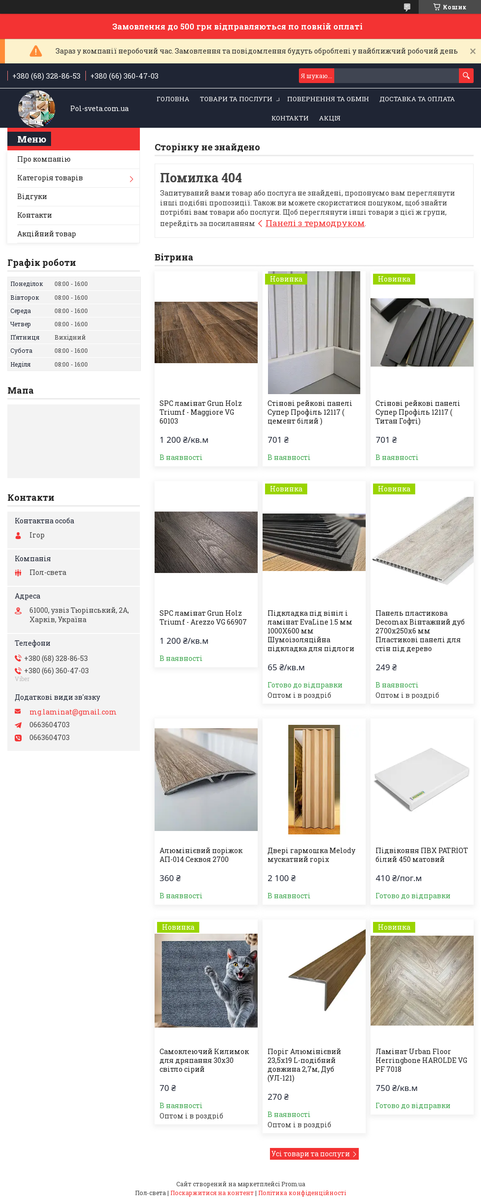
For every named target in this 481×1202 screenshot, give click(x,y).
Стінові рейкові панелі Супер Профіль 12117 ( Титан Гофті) (417, 412)
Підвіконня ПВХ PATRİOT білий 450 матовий (421, 855)
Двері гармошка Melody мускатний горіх (311, 855)
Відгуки (32, 196)
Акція (330, 118)
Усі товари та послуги (310, 1153)
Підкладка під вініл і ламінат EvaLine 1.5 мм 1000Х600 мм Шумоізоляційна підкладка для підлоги (310, 631)
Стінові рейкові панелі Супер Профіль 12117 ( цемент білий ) (309, 412)
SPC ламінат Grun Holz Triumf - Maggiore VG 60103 (201, 412)
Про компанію (44, 159)
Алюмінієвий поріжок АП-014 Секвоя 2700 (201, 855)
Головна (173, 98)
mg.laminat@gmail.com (73, 712)
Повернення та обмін (328, 98)
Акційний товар (46, 233)
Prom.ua (293, 1184)
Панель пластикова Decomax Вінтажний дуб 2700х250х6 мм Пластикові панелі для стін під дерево (420, 631)
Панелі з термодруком (315, 223)
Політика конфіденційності (302, 1193)
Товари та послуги (236, 98)
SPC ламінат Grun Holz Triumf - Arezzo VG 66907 (203, 618)
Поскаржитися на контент (212, 1193)
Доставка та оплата (417, 98)
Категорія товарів (50, 177)
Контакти (290, 118)
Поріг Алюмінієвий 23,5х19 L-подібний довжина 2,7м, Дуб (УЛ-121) (304, 1065)
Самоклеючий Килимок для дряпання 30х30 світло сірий (204, 1060)
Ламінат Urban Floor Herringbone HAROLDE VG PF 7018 (421, 1060)
